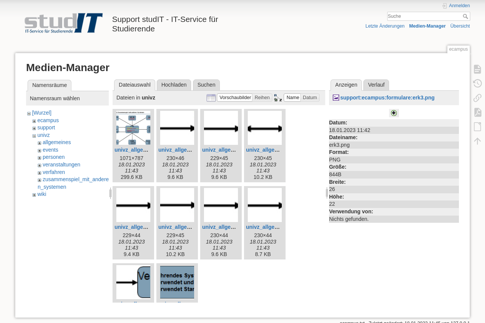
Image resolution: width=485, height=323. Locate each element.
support (46, 127)
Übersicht (460, 26)
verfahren (54, 172)
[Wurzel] (41, 113)
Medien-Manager (427, 26)
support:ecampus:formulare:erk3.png (387, 98)
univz (43, 135)
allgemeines (57, 142)
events (50, 150)
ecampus (48, 120)
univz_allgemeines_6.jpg (277, 150)
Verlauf (376, 85)
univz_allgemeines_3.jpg (145, 150)
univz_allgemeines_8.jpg (189, 227)
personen (54, 157)
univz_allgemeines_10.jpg (278, 227)
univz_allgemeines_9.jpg (233, 227)
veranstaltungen (61, 165)
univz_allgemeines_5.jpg (233, 150)
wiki (41, 194)
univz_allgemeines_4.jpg (189, 150)
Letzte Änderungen (385, 26)
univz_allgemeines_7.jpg (145, 227)
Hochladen (174, 85)
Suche (466, 16)
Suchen (206, 85)
